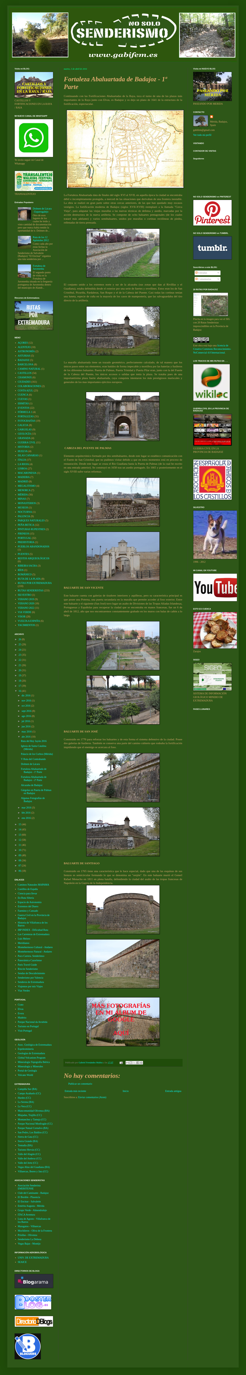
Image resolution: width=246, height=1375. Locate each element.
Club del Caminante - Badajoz (33, 1193)
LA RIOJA (23, 464)
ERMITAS (23, 403)
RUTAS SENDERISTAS (31, 590)
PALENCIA (24, 516)
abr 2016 (26, 736)
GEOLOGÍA (24, 433)
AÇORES (23, 342)
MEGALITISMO (27, 486)
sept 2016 (27, 711)
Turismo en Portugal (28, 1026)
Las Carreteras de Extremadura (34, 934)
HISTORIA (24, 447)
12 (20, 840)
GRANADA (24, 438)
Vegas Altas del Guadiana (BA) (34, 1167)
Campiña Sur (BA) (27, 1089)
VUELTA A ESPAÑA (29, 621)
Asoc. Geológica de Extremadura (35, 1044)
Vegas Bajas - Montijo (29, 1243)
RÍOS (21, 570)
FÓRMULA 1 (25, 412)
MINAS (22, 498)
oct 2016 (26, 705)
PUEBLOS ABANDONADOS (33, 546)
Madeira (22, 1017)
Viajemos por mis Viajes (30, 986)
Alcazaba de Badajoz (31, 785)
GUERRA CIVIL (27, 442)
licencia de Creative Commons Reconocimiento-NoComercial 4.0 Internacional (212, 349)
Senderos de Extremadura (31, 982)
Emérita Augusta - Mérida (31, 1206)
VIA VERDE (24, 612)
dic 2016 (26, 695)
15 (20, 824)
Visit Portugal (25, 1030)
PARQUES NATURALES (31, 520)
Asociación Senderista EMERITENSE (29, 1187)
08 (20, 860)
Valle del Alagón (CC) (29, 1154)
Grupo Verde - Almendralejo (32, 1210)
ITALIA (22, 459)
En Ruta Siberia (26, 897)
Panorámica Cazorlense (30, 960)
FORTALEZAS (26, 416)
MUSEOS (23, 507)
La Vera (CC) (25, 1106)
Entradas (201, 272)
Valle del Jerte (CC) (28, 1163)
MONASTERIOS (27, 503)
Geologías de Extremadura (31, 1053)
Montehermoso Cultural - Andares (35, 947)
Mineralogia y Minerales (30, 1066)
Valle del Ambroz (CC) (29, 1158)
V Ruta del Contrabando (33, 759)
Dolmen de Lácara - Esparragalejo (42, 210)
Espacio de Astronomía (30, 902)
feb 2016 (26, 812)
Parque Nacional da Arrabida (32, 1022)
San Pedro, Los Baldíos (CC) (33, 1132)
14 (20, 829)
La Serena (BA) (26, 1102)
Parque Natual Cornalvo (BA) (33, 1128)
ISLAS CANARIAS (28, 455)
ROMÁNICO (25, 574)
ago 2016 (27, 716)
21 (20, 665)
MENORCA (24, 490)
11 (20, 845)
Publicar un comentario (80, 1083)
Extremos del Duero (28, 906)
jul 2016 (26, 721)
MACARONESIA (27, 473)
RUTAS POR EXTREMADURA (35, 583)
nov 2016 (27, 700)
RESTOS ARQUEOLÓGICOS (34, 558)
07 (20, 865)
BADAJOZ (24, 360)
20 (20, 670)
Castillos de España (28, 889)
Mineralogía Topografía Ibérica (34, 1062)
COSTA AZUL (25, 390)
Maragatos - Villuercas (29, 1226)
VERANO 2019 (26, 599)
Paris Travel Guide (27, 964)
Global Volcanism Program (32, 1057)
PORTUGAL (24, 538)
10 (20, 850)
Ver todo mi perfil (202, 135)
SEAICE (22, 1262)
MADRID (23, 481)
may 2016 (27, 731)
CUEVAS (23, 399)
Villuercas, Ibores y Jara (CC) (33, 1171)
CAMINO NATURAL (29, 368)
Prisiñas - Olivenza (27, 1235)
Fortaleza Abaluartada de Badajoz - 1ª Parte (33, 770)
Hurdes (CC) (24, 1097)
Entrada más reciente (75, 1091)
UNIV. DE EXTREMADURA (33, 1257)
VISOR (22, 616)
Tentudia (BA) (25, 1145)
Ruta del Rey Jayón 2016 (34, 741)
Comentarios (203, 279)
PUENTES (23, 554)
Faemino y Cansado (28, 910)
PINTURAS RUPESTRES (31, 529)
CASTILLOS (25, 373)
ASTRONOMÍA (26, 351)
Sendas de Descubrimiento (31, 973)
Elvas (21, 1009)
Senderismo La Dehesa (29, 1239)
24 (20, 649)
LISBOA (22, 468)
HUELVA (23, 451)
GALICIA (23, 425)
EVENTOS (24, 408)
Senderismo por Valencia (30, 977)
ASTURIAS (24, 355)
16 (20, 691)
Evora (21, 1013)
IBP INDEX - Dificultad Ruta (33, 930)
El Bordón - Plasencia (29, 1197)
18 (20, 680)
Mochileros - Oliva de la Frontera (35, 1230)
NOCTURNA (25, 512)
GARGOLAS (25, 429)
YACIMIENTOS (26, 625)
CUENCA (23, 394)
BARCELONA (26, 364)
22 (20, 660)
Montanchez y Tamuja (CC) (32, 1119)
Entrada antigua (173, 1091)
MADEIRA (24, 477)
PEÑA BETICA (26, 525)
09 (20, 855)
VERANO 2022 (26, 607)
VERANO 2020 (26, 603)
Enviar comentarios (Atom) (92, 1097)
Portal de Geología (27, 1070)
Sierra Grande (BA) (28, 1141)
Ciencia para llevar (27, 893)
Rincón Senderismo (28, 969)
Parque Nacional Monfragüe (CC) (35, 1123)
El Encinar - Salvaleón (29, 1201)
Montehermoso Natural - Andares (35, 951)
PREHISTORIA (26, 542)
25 (20, 644)
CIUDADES (24, 381)
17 (20, 685)
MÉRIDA (23, 494)
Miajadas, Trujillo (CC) (30, 1115)
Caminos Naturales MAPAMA (33, 884)
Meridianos (24, 943)
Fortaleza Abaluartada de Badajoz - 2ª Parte (33, 778)
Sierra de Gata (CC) (28, 1136)
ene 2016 (26, 818)
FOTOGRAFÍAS (26, 420)
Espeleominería (26, 1049)
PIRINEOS (23, 533)
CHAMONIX (25, 377)
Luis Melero (24, 938)
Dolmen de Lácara (30, 764)
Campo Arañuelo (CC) (29, 1093)
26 (20, 639)
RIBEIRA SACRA (27, 565)
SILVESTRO (24, 595)
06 (20, 871)
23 (20, 655)
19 (20, 675)
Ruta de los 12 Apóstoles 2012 (41, 239)
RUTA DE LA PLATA (29, 578)
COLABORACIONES (29, 386)
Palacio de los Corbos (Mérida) (37, 754)
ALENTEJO (24, 347)
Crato (21, 1004)
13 (20, 834)
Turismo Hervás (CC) (29, 1149)
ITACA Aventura (26, 1214)
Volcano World (25, 1075)
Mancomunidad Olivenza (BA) (34, 1110)
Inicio (126, 1091)
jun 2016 (26, 726)
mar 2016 (27, 807)
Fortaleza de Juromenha (39, 267)
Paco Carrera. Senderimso (31, 956)
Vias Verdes (24, 990)
